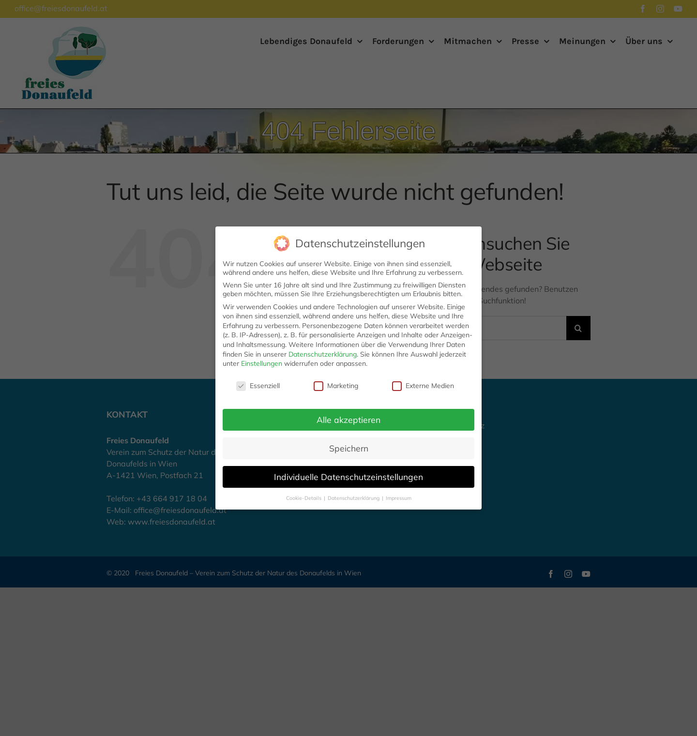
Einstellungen (261, 324)
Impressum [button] (398, 458)
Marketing (336, 346)
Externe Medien (423, 346)
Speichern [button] (348, 408)
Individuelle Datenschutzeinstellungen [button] (348, 437)
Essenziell (258, 346)
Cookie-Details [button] (304, 458)
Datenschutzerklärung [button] (354, 458)
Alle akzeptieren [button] (348, 380)
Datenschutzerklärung (322, 314)
